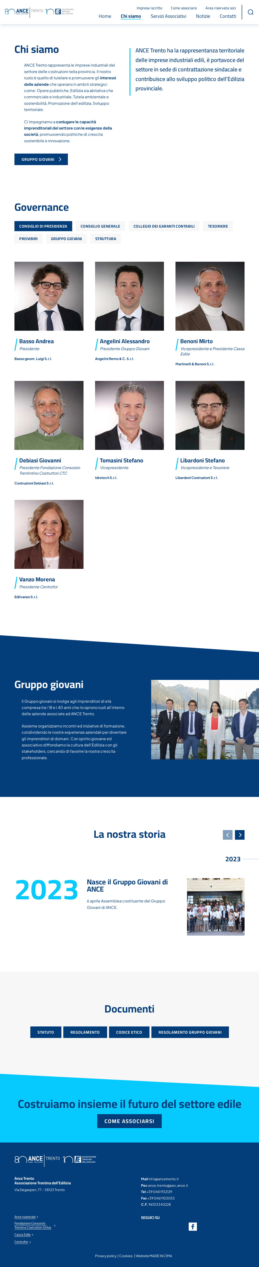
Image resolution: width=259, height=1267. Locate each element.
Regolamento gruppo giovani (190, 1032)
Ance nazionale (25, 1217)
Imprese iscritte (149, 8)
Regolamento (85, 1032)
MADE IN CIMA (160, 1256)
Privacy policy (106, 1256)
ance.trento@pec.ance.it (168, 1185)
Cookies (126, 1256)
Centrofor (21, 1242)
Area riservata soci (221, 8)
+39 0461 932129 (159, 1191)
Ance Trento (39, 13)
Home (105, 16)
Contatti (228, 16)
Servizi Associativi (168, 16)
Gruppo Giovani (38, 159)
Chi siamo (131, 16)
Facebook (193, 1227)
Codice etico (129, 1032)
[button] (250, 12)
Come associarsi (184, 8)
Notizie (203, 16)
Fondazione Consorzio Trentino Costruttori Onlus (32, 1225)
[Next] (240, 835)
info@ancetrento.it (164, 1179)
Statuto (46, 1032)
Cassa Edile (22, 1235)
